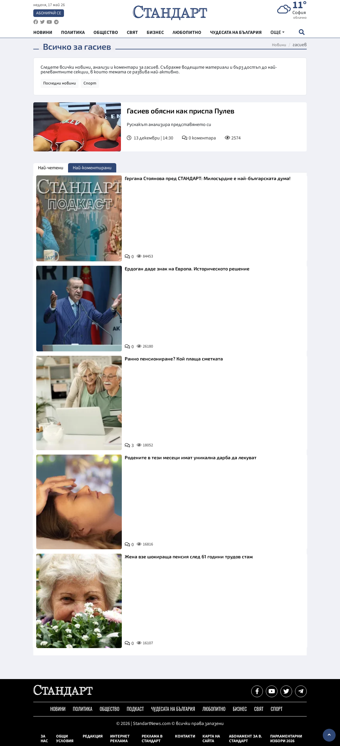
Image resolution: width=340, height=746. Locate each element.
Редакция (93, 736)
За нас (44, 738)
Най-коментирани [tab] (92, 168)
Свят (258, 708)
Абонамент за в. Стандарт (245, 738)
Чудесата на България (173, 708)
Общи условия (65, 738)
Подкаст (135, 708)
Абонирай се (48, 13)
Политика (82, 708)
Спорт (90, 83)
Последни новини (59, 83)
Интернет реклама (120, 738)
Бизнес (240, 708)
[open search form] (302, 32)
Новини (279, 45)
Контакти (185, 736)
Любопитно (213, 708)
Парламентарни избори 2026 (286, 738)
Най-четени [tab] (50, 168)
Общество (109, 708)
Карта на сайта (211, 738)
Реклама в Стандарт (152, 738)
